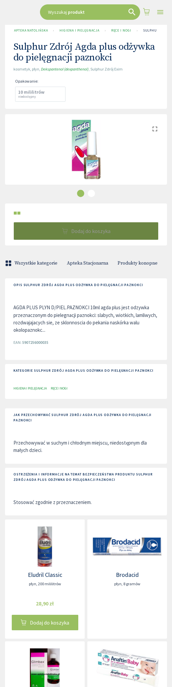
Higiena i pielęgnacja (79, 30)
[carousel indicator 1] (80, 193)
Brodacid (127, 575)
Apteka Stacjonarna (87, 263)
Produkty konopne (138, 263)
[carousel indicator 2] (91, 193)
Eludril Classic (45, 575)
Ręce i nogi (121, 30)
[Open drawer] (160, 12)
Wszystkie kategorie (31, 263)
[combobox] (90, 12)
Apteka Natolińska (30, 30)
